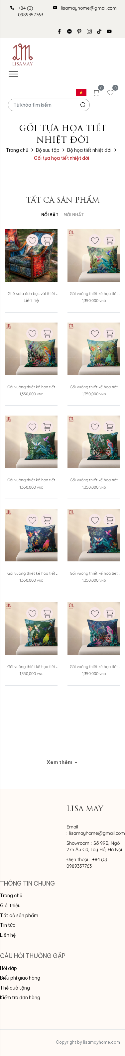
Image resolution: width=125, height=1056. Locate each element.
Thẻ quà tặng (15, 988)
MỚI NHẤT (73, 214)
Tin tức (8, 925)
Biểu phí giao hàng (20, 978)
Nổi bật (50, 214)
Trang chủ (17, 150)
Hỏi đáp (8, 968)
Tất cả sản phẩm (19, 915)
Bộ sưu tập (48, 150)
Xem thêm (62, 762)
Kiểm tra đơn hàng (20, 998)
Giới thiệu (10, 906)
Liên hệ (8, 935)
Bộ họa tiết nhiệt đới (89, 150)
